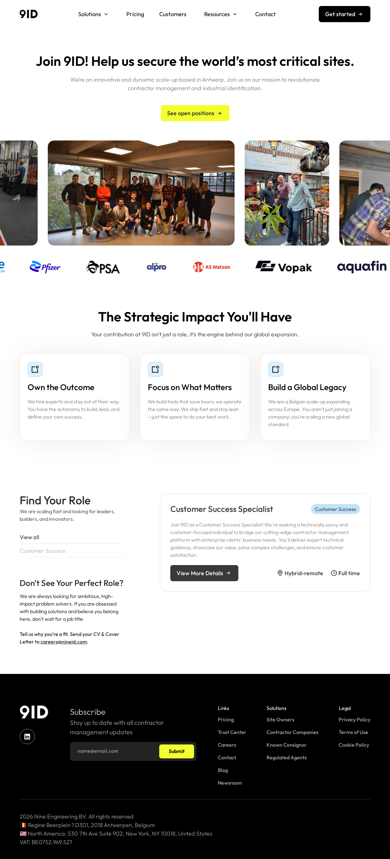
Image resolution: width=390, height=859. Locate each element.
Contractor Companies (292, 732)
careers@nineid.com (64, 652)
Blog (223, 770)
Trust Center (232, 732)
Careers (227, 745)
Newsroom (230, 783)
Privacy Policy (354, 719)
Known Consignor (287, 745)
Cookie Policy (354, 745)
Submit (177, 751)
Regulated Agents (287, 757)
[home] (29, 14)
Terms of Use (353, 732)
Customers (172, 14)
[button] (93, 14)
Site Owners (280, 719)
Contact (265, 14)
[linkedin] (27, 736)
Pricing (135, 14)
